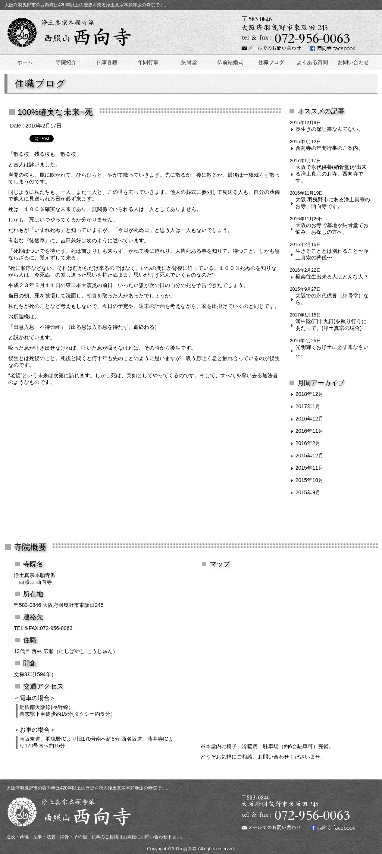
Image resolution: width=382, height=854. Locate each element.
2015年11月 (309, 468)
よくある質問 (312, 62)
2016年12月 (309, 419)
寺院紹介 (66, 62)
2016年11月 (309, 431)
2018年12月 (309, 394)
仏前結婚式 (230, 62)
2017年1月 (307, 406)
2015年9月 (307, 492)
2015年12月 (309, 455)
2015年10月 (309, 480)
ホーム (25, 62)
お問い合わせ (353, 62)
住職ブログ (271, 62)
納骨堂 (189, 62)
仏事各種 (107, 62)
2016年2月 (307, 443)
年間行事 (148, 62)
